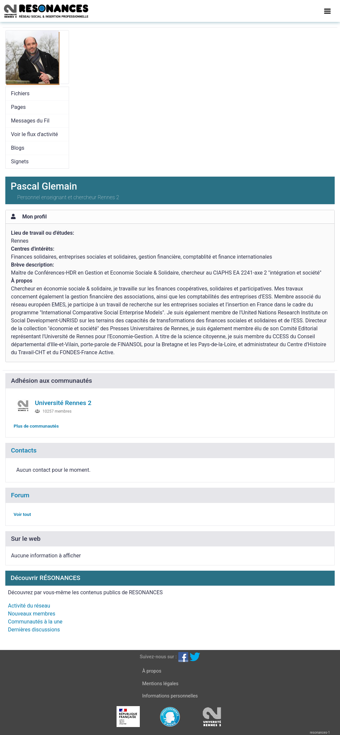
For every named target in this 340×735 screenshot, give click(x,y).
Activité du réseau (29, 606)
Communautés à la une (35, 621)
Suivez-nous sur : (158, 657)
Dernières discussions (34, 629)
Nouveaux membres (31, 614)
